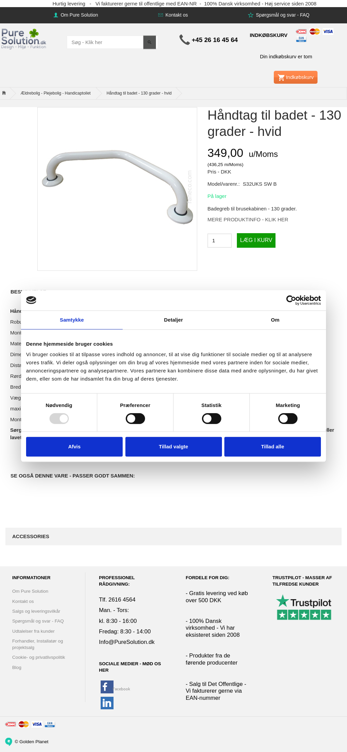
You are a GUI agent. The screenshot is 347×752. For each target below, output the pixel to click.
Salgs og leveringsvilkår (36, 611)
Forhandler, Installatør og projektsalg (37, 644)
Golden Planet (33, 741)
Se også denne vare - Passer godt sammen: (73, 476)
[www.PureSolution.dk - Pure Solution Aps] (24, 38)
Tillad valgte (173, 446)
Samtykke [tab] (72, 320)
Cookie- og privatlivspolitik (38, 657)
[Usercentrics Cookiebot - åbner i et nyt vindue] (291, 300)
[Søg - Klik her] (149, 42)
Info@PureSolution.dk (127, 642)
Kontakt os (176, 15)
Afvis (74, 446)
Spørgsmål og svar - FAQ (281, 15)
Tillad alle (272, 446)
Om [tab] (275, 320)
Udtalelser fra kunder (33, 631)
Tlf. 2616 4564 (117, 599)
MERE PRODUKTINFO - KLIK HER (247, 219)
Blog (16, 667)
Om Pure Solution (78, 15)
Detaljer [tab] (173, 320)
